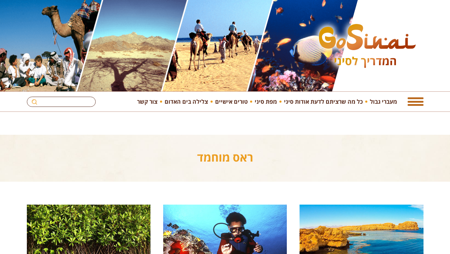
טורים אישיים (231, 101)
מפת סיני (266, 101)
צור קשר (147, 101)
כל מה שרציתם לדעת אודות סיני (323, 101)
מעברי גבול (383, 101)
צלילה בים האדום (186, 101)
